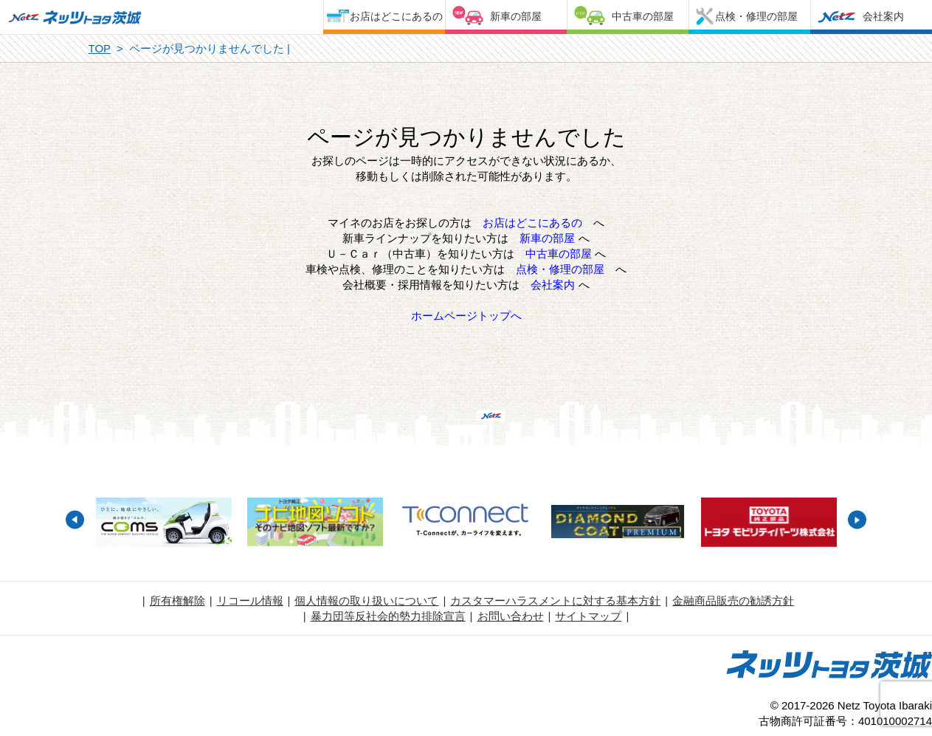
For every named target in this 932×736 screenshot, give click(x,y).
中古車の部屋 (643, 16)
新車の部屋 (516, 16)
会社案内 (883, 16)
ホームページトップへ (466, 315)
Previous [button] (75, 520)
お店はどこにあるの (396, 16)
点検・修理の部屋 (756, 16)
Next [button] (857, 520)
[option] (164, 524)
